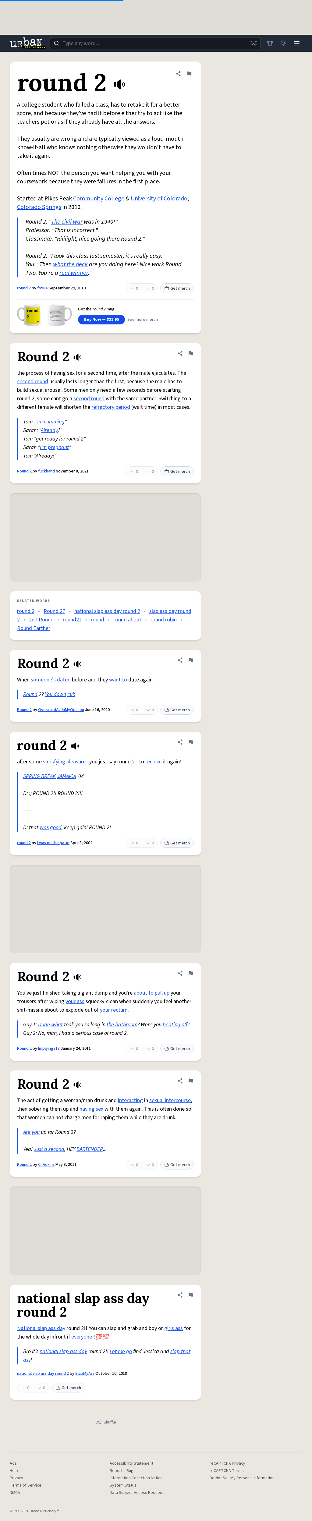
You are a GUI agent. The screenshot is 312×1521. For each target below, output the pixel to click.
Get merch (177, 288)
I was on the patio (53, 843)
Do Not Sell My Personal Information (242, 1478)
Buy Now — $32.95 (101, 320)
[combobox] (155, 43)
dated (64, 680)
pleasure (76, 762)
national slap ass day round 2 (107, 611)
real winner (73, 273)
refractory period (110, 407)
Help (14, 1471)
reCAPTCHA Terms (227, 1471)
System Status (123, 1485)
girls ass (173, 1328)
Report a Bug (121, 1471)
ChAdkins (46, 1165)
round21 (72, 620)
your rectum (114, 1010)
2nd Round (41, 620)
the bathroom (122, 1024)
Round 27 (54, 611)
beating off (175, 1024)
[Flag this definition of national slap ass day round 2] (191, 1295)
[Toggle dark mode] (283, 43)
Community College (98, 198)
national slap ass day (63, 1351)
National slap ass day (41, 1328)
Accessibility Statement (131, 1463)
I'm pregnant (54, 447)
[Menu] (296, 43)
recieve (153, 762)
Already (49, 430)
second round (32, 381)
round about (127, 620)
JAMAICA (66, 776)
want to (118, 680)
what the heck (70, 264)
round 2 (24, 288)
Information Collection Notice (136, 1478)
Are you (31, 1132)
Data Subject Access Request (137, 1493)
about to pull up (151, 993)
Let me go (121, 1351)
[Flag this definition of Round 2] (191, 353)
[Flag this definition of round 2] (189, 74)
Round (30, 694)
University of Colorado (159, 198)
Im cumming (51, 422)
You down (55, 694)
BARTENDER (89, 1149)
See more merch (142, 320)
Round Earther (33, 628)
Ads (13, 1463)
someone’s (43, 680)
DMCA (15, 1493)
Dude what (50, 1024)
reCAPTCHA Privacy (227, 1463)
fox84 (42, 288)
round (97, 620)
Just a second (49, 1149)
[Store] (269, 43)
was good (51, 827)
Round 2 (24, 471)
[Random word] (253, 43)
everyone (81, 1337)
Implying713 (49, 1048)
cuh (71, 694)
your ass (75, 1001)
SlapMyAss (84, 1374)
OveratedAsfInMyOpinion (61, 710)
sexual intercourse (170, 1100)
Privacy (16, 1478)
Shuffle (105, 1422)
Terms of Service (25, 1485)
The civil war (67, 222)
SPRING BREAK (39, 776)
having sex (91, 1109)
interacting (130, 1100)
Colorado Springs (39, 207)
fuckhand (46, 471)
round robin (164, 620)
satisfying (54, 762)
